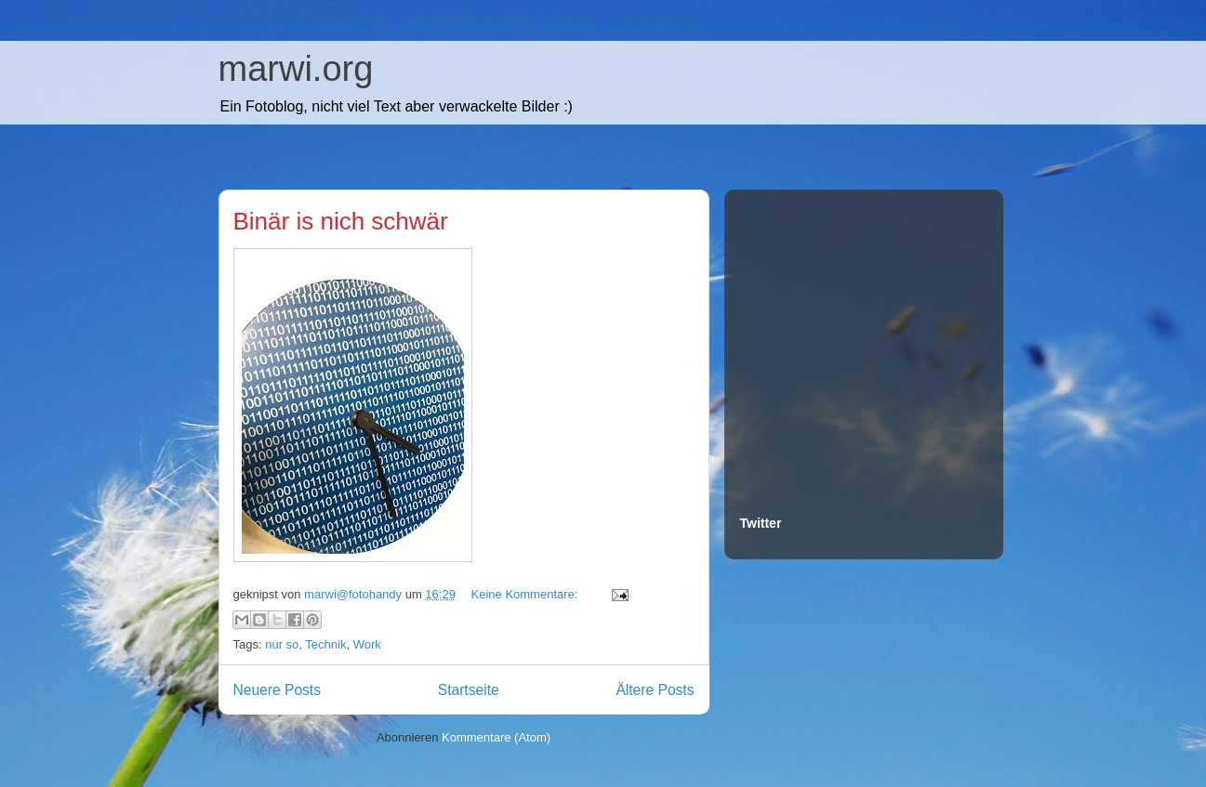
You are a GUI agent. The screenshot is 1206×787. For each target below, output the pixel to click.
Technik (325, 644)
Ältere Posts (655, 690)
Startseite (468, 690)
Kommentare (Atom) (496, 737)
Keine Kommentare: (526, 594)
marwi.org (296, 68)
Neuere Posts (277, 690)
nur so (281, 644)
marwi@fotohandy (354, 594)
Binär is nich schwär (340, 221)
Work (367, 644)
